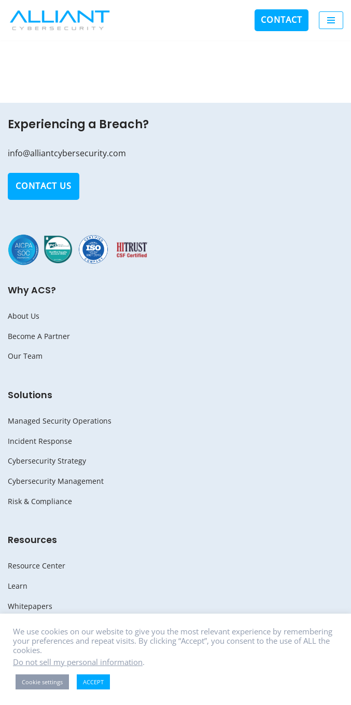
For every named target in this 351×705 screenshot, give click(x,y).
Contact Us (44, 186)
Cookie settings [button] (42, 682)
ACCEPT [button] (93, 682)
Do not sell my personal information (78, 662)
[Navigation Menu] (331, 20)
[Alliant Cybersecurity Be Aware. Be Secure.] (59, 20)
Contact (281, 19)
